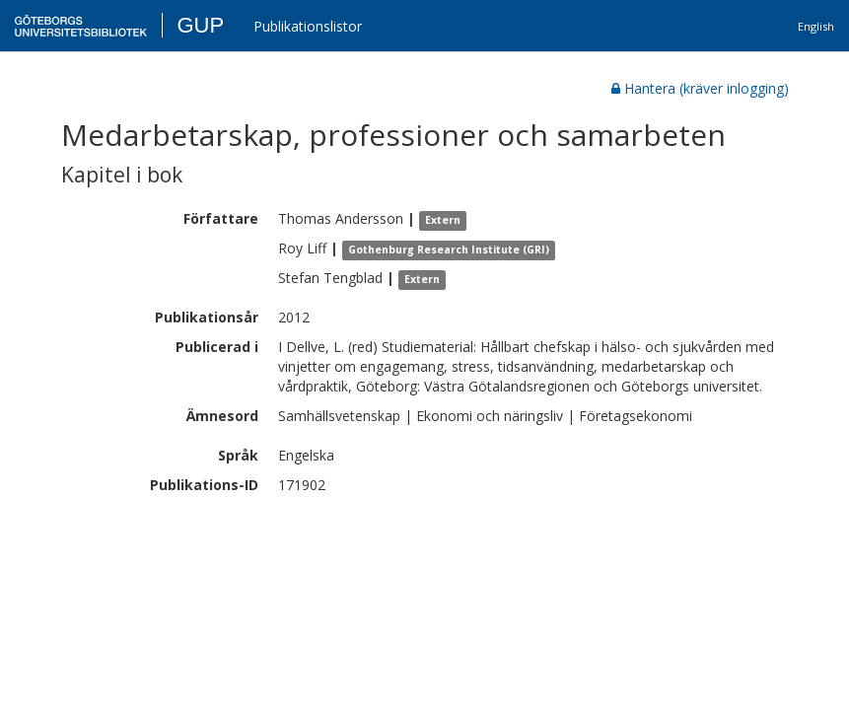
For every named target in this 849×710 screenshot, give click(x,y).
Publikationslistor (307, 26)
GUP (200, 25)
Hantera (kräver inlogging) (700, 88)
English (816, 26)
